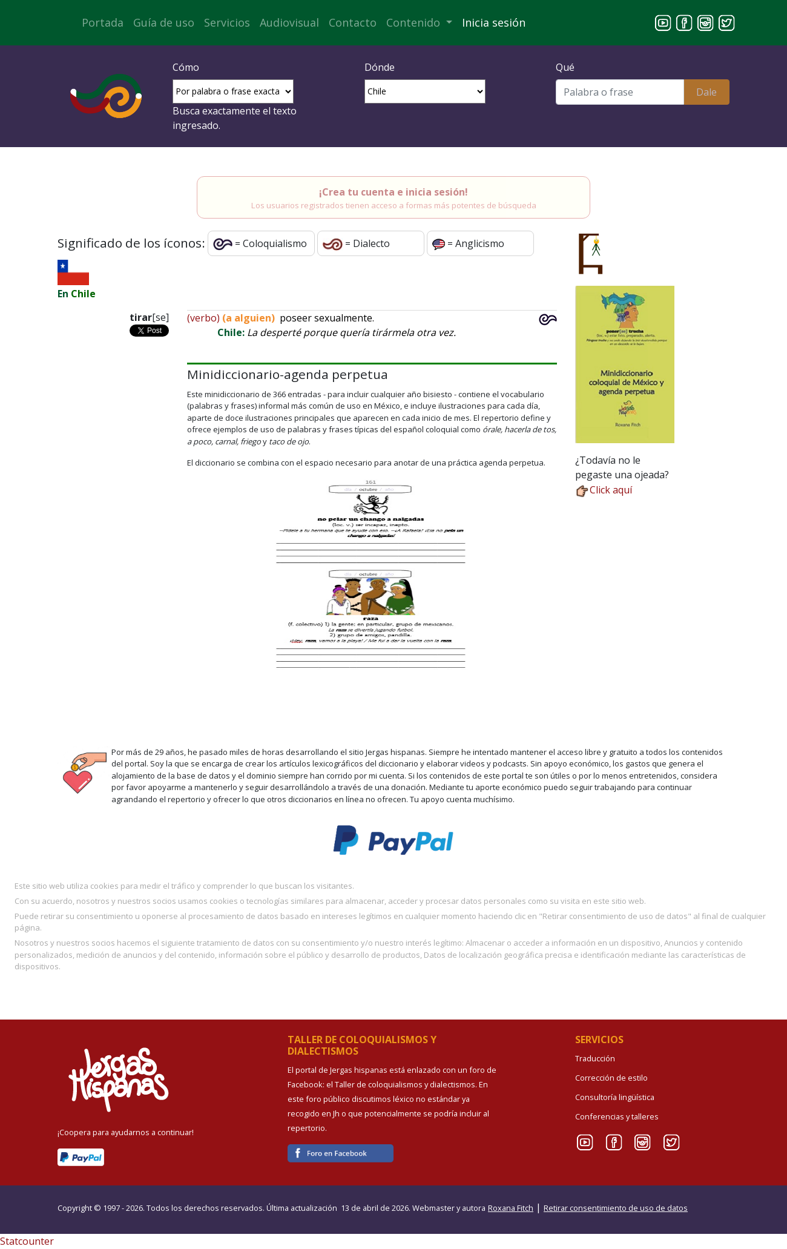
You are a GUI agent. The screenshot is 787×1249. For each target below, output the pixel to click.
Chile (83, 293)
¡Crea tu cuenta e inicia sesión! (393, 192)
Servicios (227, 22)
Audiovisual (289, 22)
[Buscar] (619, 92)
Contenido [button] (414, 22)
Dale (706, 92)
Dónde (379, 67)
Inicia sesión (493, 22)
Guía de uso (163, 22)
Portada (102, 22)
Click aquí (603, 489)
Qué (565, 67)
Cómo (186, 67)
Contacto (353, 22)
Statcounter (27, 1241)
